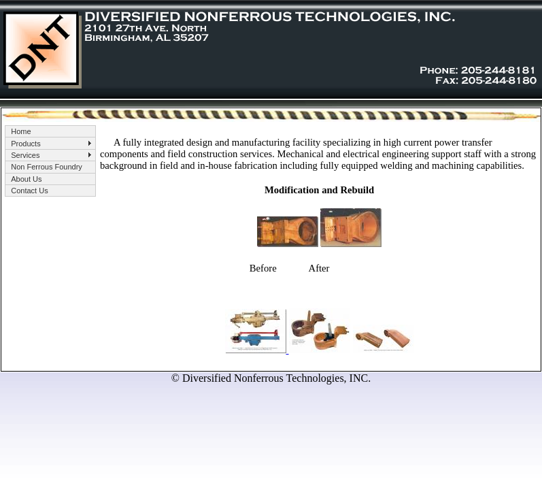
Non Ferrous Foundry (46, 167)
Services (25, 155)
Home (21, 131)
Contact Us (29, 190)
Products (25, 144)
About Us (26, 179)
